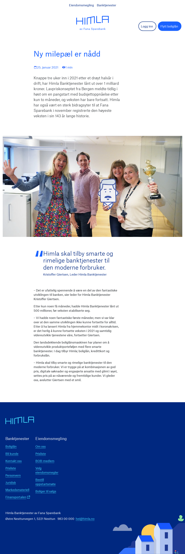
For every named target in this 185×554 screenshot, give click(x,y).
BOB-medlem (44, 461)
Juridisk (10, 482)
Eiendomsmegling (81, 5)
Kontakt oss (13, 461)
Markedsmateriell (17, 489)
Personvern (13, 475)
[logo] (92, 23)
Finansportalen (15, 497)
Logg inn (147, 26)
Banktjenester (106, 5)
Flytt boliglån (169, 26)
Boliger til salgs (45, 491)
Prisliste (10, 468)
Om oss (40, 446)
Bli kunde (11, 453)
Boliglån (11, 446)
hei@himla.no (85, 518)
